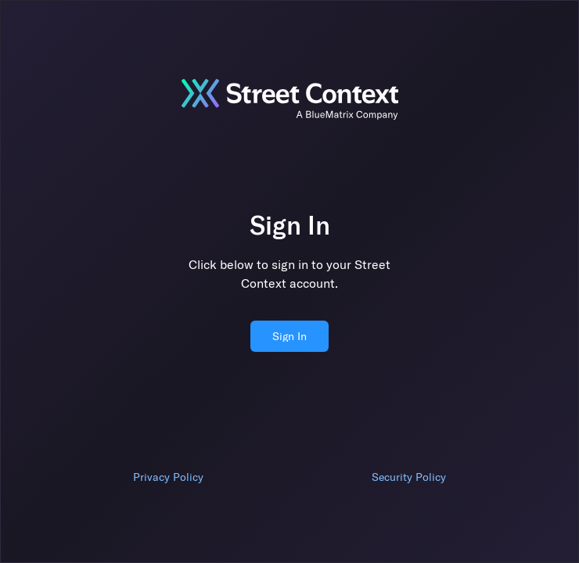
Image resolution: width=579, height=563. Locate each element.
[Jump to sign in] (289, 99)
